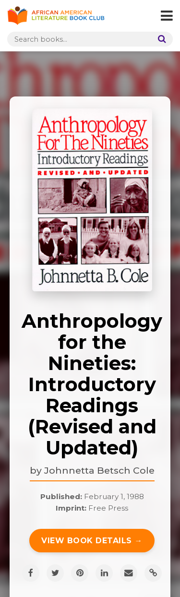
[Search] (160, 39)
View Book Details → (92, 540)
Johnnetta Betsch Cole (99, 470)
